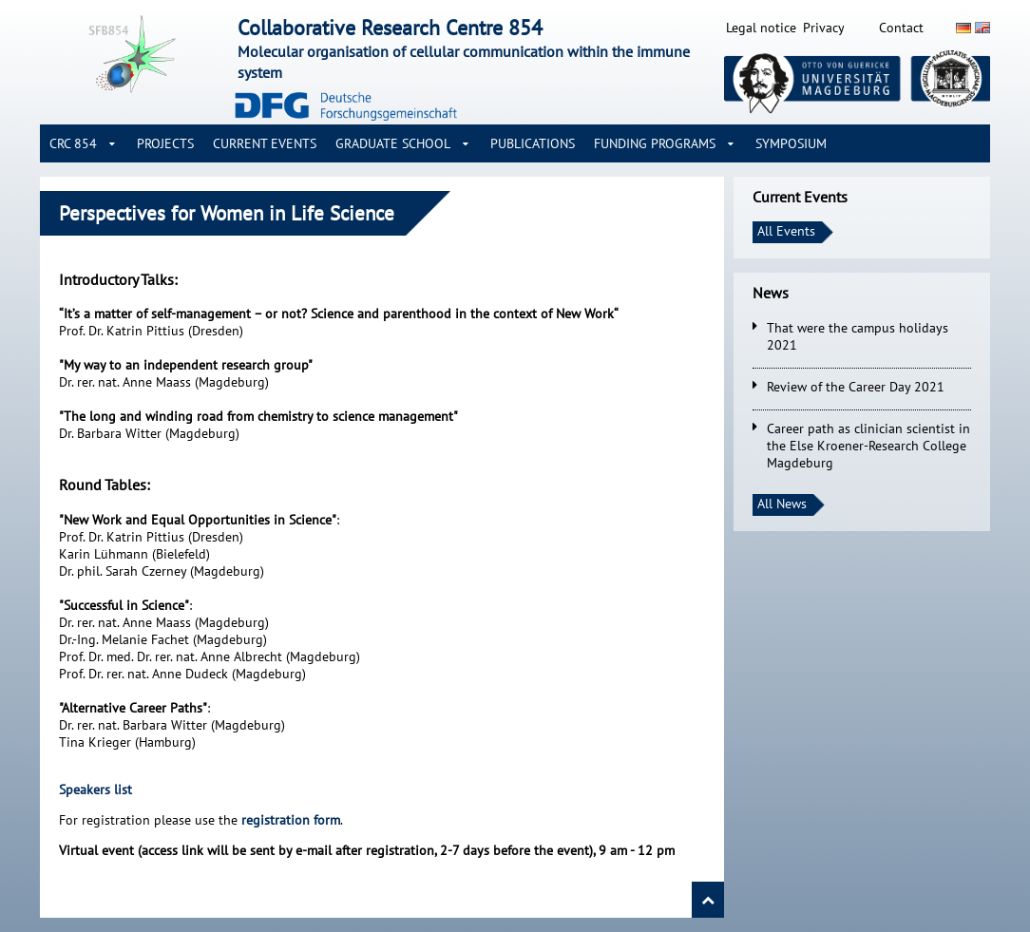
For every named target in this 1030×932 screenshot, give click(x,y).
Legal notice (761, 27)
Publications (532, 143)
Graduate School (392, 143)
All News (782, 503)
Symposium (791, 143)
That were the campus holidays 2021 (857, 336)
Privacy (824, 27)
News (771, 292)
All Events (786, 230)
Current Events (264, 143)
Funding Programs (654, 143)
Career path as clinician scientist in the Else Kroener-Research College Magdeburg (868, 445)
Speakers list (95, 789)
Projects (165, 143)
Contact (901, 27)
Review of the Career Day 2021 (855, 386)
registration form (290, 819)
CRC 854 (73, 143)
